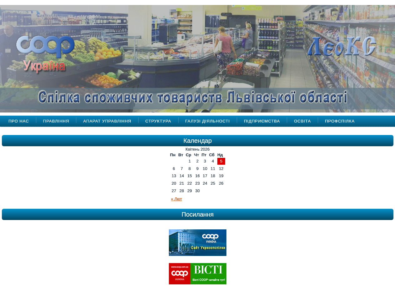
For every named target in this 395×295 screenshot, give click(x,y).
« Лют (176, 199)
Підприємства (262, 121)
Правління (56, 121)
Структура (158, 121)
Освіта (302, 121)
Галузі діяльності (207, 121)
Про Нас (18, 121)
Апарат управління (107, 121)
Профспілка (340, 121)
